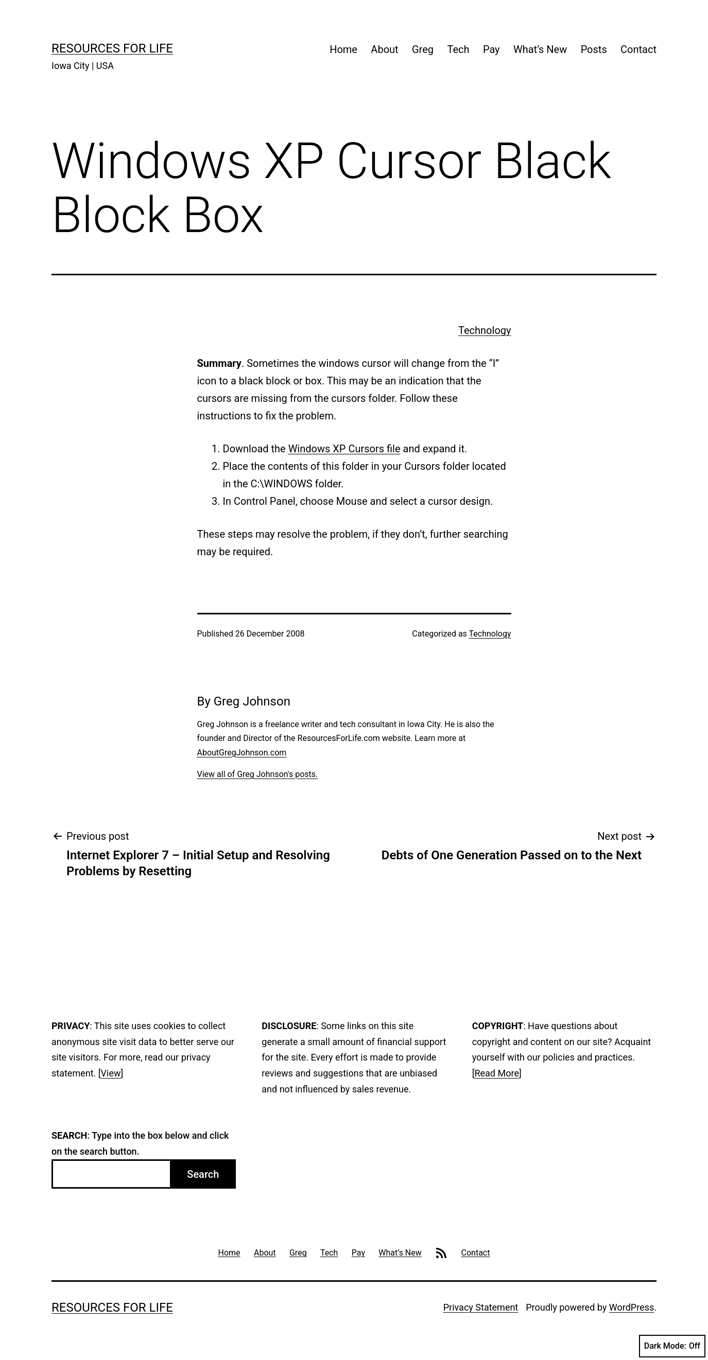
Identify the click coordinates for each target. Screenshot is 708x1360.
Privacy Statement (481, 1307)
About (384, 49)
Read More (496, 1073)
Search (203, 1174)
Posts (594, 49)
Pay (491, 49)
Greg (423, 49)
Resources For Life (112, 48)
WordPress (631, 1307)
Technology (484, 330)
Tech (458, 49)
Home (343, 49)
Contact (638, 49)
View (111, 1073)
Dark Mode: (672, 1346)
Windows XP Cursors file (344, 449)
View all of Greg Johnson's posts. (257, 774)
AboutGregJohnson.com (242, 752)
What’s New (540, 49)
